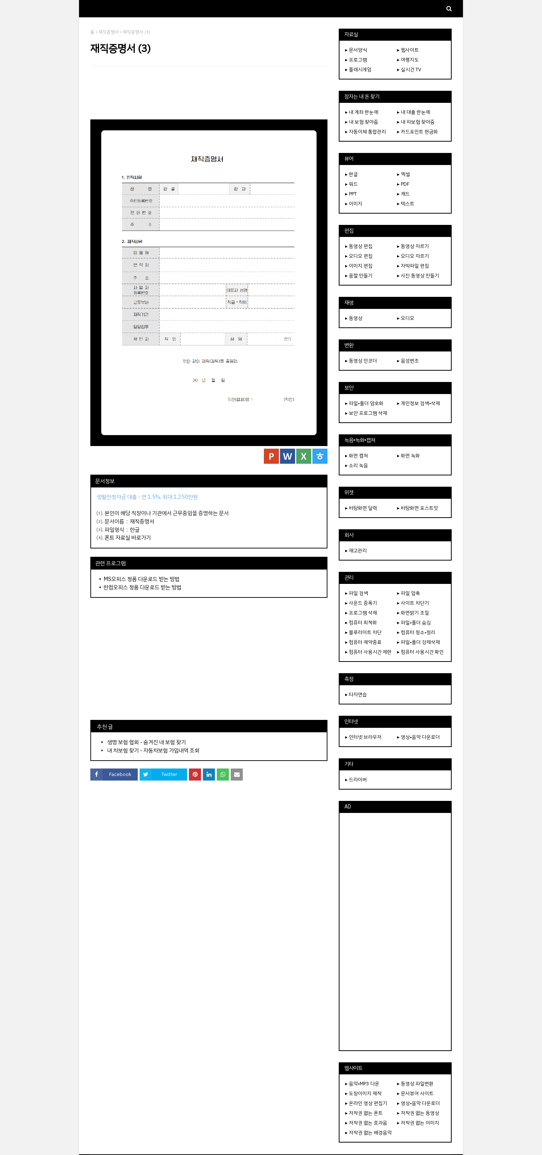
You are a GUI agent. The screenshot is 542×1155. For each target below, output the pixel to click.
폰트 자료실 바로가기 (128, 537)
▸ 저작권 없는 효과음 (366, 1122)
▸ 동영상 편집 (359, 246)
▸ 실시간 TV (409, 69)
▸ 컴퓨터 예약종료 (363, 642)
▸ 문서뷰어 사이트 (415, 1093)
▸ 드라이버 (356, 779)
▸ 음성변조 (408, 360)
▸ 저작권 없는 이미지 (418, 1122)
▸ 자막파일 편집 (413, 265)
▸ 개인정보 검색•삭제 (418, 403)
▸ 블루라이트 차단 (363, 632)
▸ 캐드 (403, 193)
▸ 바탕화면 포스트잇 (417, 508)
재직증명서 (108, 32)
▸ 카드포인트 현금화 (417, 131)
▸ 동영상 (353, 318)
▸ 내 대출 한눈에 (413, 112)
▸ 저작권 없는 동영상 (418, 1113)
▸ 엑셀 (403, 174)
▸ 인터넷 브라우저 (363, 737)
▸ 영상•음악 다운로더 (418, 737)
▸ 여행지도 (408, 59)
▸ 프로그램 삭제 (361, 612)
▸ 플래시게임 (358, 69)
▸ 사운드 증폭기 (361, 603)
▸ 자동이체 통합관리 (365, 131)
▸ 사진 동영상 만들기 (418, 275)
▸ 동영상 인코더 (361, 360)
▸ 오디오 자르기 (413, 256)
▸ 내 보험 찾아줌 (361, 121)
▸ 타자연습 (356, 694)
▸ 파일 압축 (408, 593)
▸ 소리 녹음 (356, 465)
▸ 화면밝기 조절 (413, 612)
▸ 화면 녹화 (408, 455)
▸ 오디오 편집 (359, 256)
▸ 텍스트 (405, 203)
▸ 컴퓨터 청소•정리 (416, 632)
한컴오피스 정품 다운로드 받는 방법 (142, 587)
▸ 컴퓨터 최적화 (361, 622)
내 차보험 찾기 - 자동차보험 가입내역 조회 (153, 750)
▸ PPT (351, 193)
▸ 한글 (351, 174)
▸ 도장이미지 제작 (363, 1093)
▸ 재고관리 (356, 550)
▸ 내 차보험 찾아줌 (416, 121)
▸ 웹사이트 (408, 49)
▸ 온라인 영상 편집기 (366, 1103)
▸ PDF (403, 184)
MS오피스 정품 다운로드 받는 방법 (142, 579)
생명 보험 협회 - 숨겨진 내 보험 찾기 (146, 742)
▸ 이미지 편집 (359, 265)
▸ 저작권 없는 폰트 (364, 1113)
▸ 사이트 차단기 (413, 603)
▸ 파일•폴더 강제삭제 (418, 642)
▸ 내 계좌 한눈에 (361, 112)
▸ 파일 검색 (356, 593)
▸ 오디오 (405, 318)
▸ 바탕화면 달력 (361, 508)
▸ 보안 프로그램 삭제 (366, 413)
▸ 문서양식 (356, 49)
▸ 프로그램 (356, 59)
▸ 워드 (351, 184)
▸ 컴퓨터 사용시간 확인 (420, 651)
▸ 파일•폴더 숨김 (414, 622)
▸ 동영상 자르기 (413, 246)
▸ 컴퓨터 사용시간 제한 (368, 651)
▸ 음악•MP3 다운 (362, 1083)
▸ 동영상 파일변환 (415, 1083)
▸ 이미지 (353, 203)
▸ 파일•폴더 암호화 (364, 403)
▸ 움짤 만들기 (359, 275)
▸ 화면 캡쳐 (356, 455)
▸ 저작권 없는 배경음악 (368, 1132)
